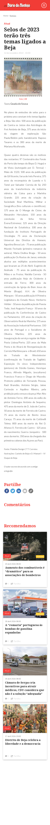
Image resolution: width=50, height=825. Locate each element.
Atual (7, 23)
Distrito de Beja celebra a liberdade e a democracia (23, 741)
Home (5, 16)
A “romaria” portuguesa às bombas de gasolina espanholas (23, 628)
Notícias (13, 16)
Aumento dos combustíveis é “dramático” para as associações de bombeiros (25, 571)
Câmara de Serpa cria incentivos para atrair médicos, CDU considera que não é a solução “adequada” (24, 688)
